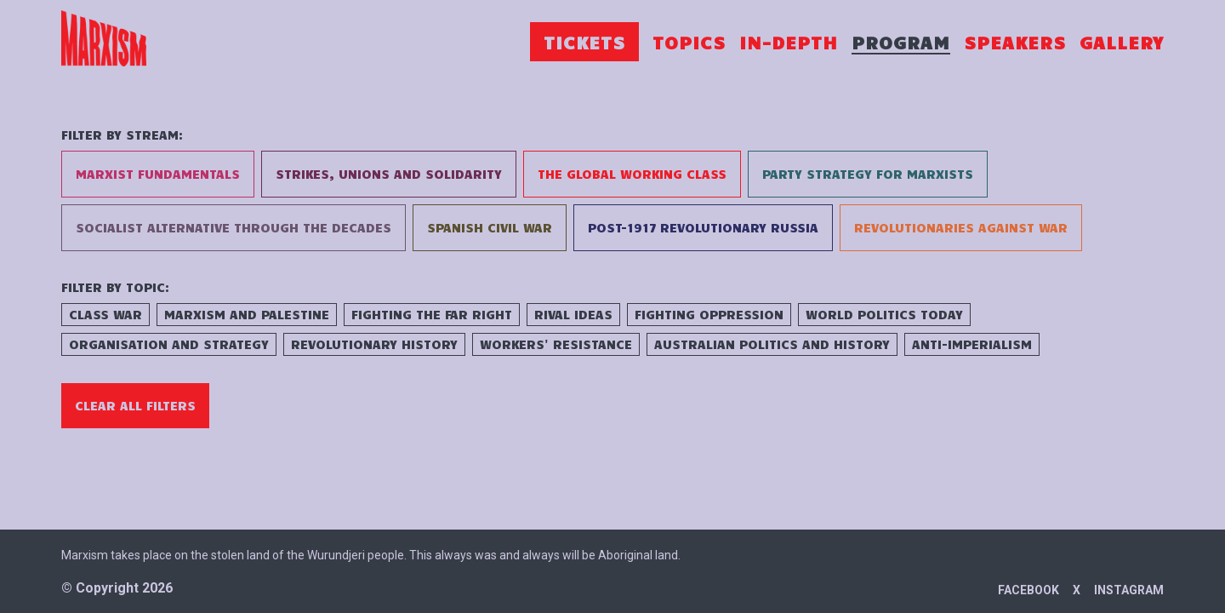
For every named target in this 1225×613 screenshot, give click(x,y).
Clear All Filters (135, 405)
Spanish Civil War (489, 227)
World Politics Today (884, 314)
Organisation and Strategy (169, 344)
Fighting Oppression (709, 314)
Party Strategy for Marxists (867, 173)
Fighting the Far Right (431, 314)
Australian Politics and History (772, 344)
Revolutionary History (374, 344)
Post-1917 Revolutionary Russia (703, 227)
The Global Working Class (632, 173)
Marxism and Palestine (246, 314)
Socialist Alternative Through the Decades (233, 227)
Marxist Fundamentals (158, 173)
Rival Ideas (573, 314)
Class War (105, 314)
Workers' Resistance (556, 344)
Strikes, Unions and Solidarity (389, 173)
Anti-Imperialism (972, 344)
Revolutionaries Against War (961, 227)
